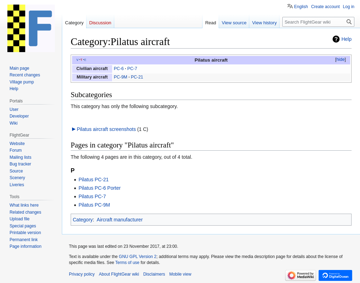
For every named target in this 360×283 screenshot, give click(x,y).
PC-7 (132, 68)
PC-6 (119, 68)
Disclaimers (154, 274)
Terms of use (127, 262)
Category (83, 219)
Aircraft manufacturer (120, 219)
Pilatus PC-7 (92, 196)
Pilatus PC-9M (94, 205)
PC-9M (120, 77)
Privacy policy (82, 274)
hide (340, 59)
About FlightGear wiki (119, 274)
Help (346, 39)
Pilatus (202, 60)
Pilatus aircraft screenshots (106, 129)
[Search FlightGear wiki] (318, 22)
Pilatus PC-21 (93, 179)
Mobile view (180, 274)
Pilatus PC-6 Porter (99, 188)
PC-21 (137, 77)
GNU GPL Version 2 (137, 256)
